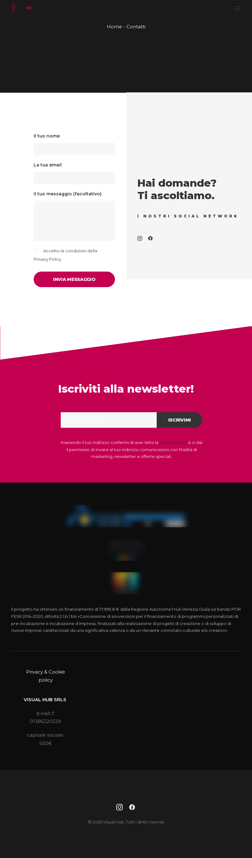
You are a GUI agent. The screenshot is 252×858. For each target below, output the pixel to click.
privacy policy (173, 442)
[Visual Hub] (21, 8)
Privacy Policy (47, 259)
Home (114, 27)
